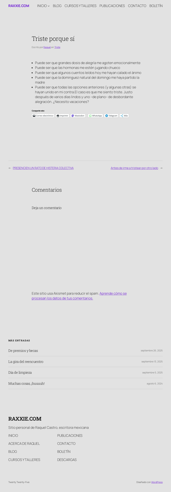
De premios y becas (23, 351)
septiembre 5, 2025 (152, 372)
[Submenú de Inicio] (49, 6)
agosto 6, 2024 (155, 383)
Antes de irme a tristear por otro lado (134, 168)
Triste (57, 47)
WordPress (157, 482)
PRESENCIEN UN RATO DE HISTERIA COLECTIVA (43, 168)
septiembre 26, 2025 (152, 350)
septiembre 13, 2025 (152, 361)
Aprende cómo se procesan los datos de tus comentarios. (79, 295)
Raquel (47, 47)
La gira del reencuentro (25, 362)
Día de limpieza (20, 372)
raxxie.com (18, 5)
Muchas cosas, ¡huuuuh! (26, 383)
